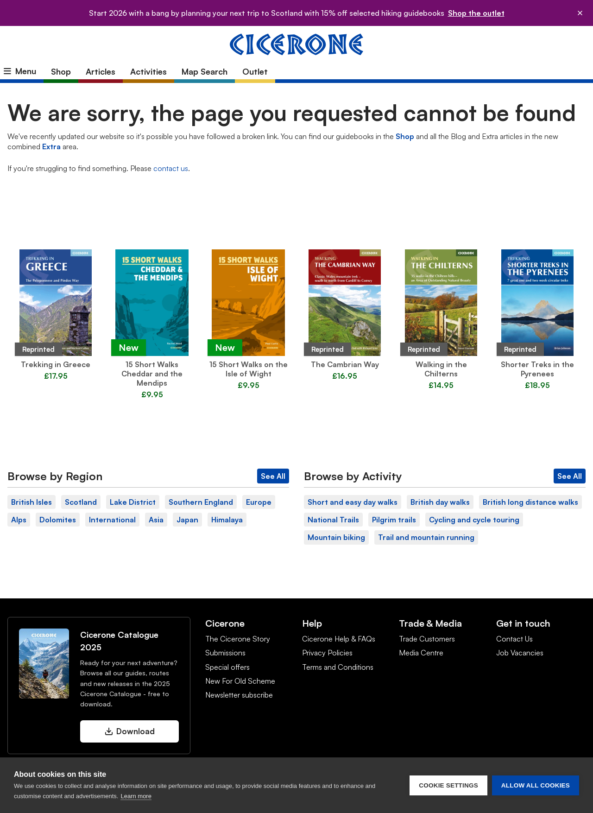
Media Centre (421, 652)
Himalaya (227, 519)
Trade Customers (427, 638)
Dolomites (57, 519)
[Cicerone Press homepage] (296, 43)
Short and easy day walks (352, 502)
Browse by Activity (353, 476)
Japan (187, 519)
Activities (148, 71)
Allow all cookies (535, 785)
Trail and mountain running (426, 537)
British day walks (440, 502)
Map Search (204, 71)
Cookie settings (448, 785)
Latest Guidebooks (296, 229)
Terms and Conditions (337, 667)
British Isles (31, 502)
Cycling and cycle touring (474, 519)
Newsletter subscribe (239, 694)
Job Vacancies (519, 652)
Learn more (135, 796)
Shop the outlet (476, 13)
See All (273, 476)
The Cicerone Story (237, 638)
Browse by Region (54, 476)
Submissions (225, 652)
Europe (258, 502)
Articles (100, 71)
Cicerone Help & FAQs (338, 638)
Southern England (201, 502)
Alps (18, 519)
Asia (156, 519)
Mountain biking (336, 537)
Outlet (255, 71)
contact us (170, 168)
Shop (61, 71)
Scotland (81, 502)
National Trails (333, 519)
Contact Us (514, 638)
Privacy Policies (327, 652)
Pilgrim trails (394, 519)
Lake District (133, 502)
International (112, 519)
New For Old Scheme (240, 681)
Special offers (227, 667)
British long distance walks (530, 502)
